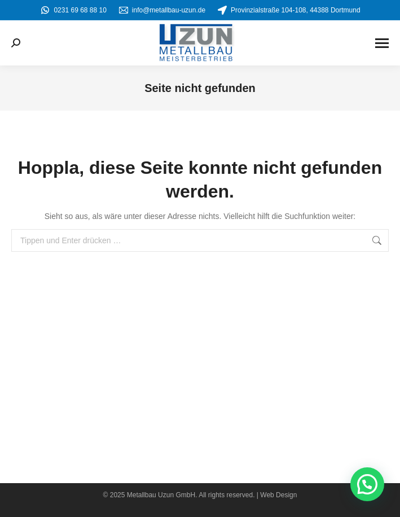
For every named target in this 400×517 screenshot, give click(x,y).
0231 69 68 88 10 (72, 10)
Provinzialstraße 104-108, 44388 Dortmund (288, 10)
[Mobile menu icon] (382, 43)
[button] (367, 484)
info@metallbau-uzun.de (161, 10)
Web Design (278, 495)
